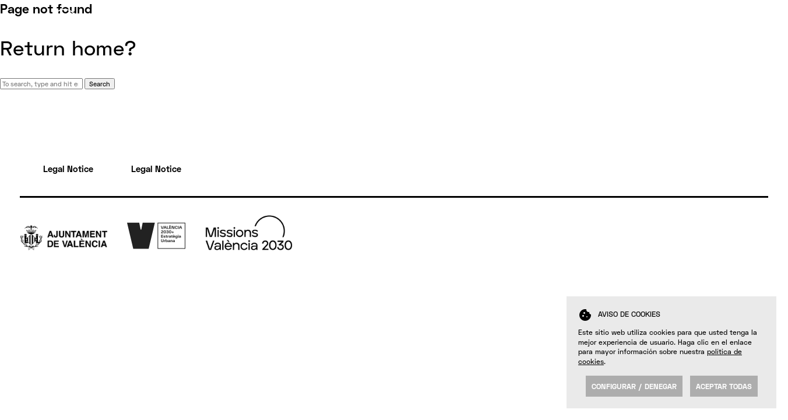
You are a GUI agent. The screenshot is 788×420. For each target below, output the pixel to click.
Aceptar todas (724, 386)
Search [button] (99, 84)
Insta (758, 273)
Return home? (68, 48)
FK (753, 286)
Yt (752, 261)
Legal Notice (68, 168)
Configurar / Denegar (634, 386)
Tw (753, 237)
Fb (753, 249)
